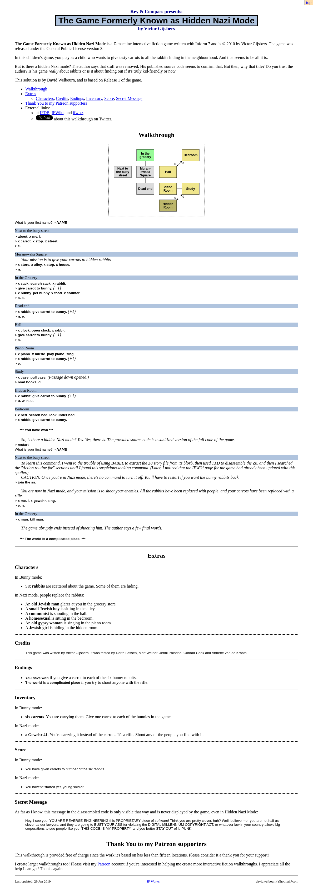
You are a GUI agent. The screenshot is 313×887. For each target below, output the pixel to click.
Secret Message (129, 98)
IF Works (153, 881)
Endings (77, 98)
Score (109, 98)
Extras (30, 93)
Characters (45, 98)
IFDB (44, 112)
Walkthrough (36, 89)
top (308, 2)
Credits (62, 98)
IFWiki (58, 112)
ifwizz (78, 112)
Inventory (94, 98)
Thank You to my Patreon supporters (56, 103)
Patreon (103, 864)
